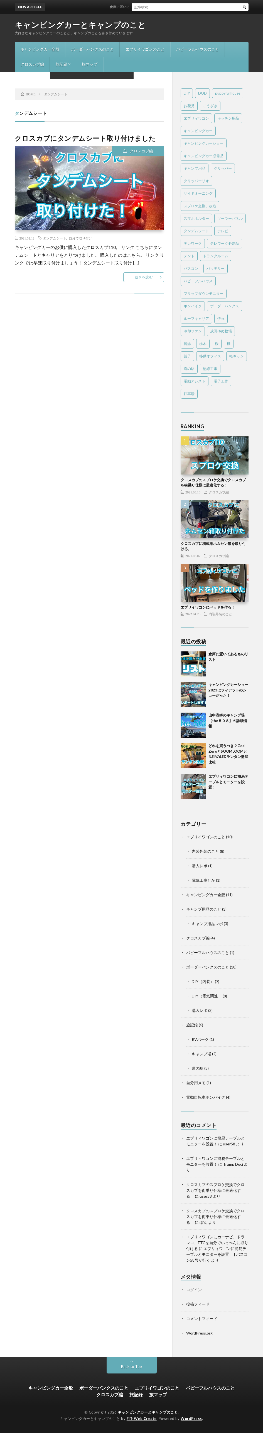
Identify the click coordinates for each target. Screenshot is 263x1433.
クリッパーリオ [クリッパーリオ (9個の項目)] (196, 181)
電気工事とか (203, 880)
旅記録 (61, 64)
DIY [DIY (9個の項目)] (187, 93)
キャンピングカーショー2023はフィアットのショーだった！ (228, 690)
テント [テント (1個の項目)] (189, 256)
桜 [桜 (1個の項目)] (216, 343)
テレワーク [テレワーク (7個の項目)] (193, 243)
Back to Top (131, 1366)
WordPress (191, 1418)
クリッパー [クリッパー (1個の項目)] (223, 168)
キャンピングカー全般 (39, 49)
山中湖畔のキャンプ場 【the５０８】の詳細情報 (227, 720)
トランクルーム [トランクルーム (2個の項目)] (215, 256)
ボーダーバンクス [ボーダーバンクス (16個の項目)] (224, 306)
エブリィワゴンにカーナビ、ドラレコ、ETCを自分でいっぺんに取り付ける (217, 1242)
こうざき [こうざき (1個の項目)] (210, 105)
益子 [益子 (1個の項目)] (187, 356)
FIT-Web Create (142, 1418)
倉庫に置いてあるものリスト (135, 7)
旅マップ (89, 64)
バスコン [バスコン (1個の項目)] (191, 268)
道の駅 (197, 1068)
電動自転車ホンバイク (205, 1097)
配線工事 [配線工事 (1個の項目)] (210, 368)
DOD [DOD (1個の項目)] (202, 93)
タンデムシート (54, 238)
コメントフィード (201, 1318)
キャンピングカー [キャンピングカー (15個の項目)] (198, 131)
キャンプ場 (201, 1053)
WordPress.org (199, 1333)
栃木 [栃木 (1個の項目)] (203, 343)
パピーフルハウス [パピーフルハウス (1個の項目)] (198, 281)
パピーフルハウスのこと (197, 49)
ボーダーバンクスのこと (92, 49)
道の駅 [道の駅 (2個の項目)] (189, 368)
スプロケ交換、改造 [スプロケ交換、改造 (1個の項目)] (200, 206)
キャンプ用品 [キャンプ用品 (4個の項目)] (194, 168)
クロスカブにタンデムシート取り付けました (85, 138)
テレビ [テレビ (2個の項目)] (222, 231)
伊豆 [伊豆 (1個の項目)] (221, 318)
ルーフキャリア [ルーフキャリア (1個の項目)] (196, 318)
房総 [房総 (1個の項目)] (187, 343)
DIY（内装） (203, 981)
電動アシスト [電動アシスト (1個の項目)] (194, 381)
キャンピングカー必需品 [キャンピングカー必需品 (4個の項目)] (203, 156)
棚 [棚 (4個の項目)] (228, 343)
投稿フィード (198, 1304)
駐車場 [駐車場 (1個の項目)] (189, 393)
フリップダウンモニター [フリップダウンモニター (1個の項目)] (203, 293)
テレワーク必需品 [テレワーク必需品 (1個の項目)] (224, 243)
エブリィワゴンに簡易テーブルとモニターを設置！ (228, 781)
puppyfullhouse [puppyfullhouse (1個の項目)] (227, 93)
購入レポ (199, 865)
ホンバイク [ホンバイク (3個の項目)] (193, 306)
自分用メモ (196, 1082)
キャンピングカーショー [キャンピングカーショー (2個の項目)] (203, 143)
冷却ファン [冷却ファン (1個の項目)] (193, 331)
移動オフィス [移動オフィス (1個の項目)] (210, 356)
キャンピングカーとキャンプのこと (80, 25)
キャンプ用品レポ (207, 923)
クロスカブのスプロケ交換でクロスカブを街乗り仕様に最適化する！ (215, 1190)
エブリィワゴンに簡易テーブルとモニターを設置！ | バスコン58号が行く (217, 1254)
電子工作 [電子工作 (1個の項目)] (221, 381)
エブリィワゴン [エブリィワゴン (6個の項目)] (196, 118)
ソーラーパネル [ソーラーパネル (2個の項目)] (230, 218)
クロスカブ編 (32, 64)
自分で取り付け (80, 238)
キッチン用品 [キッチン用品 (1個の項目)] (228, 118)
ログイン (194, 1289)
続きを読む (144, 277)
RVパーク (200, 1039)
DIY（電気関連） (207, 996)
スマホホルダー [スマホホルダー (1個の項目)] (196, 218)
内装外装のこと (220, 614)
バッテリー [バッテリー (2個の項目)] (216, 268)
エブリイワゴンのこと (145, 49)
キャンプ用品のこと (203, 909)
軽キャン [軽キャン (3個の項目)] (236, 356)
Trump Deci (233, 1164)
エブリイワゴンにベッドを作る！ (208, 607)
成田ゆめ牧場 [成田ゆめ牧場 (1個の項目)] (221, 331)
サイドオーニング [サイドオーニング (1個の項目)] (198, 193)
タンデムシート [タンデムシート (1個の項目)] (196, 231)
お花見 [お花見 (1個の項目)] (189, 105)
